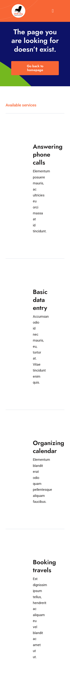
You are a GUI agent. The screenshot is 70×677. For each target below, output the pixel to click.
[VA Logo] (18, 5)
